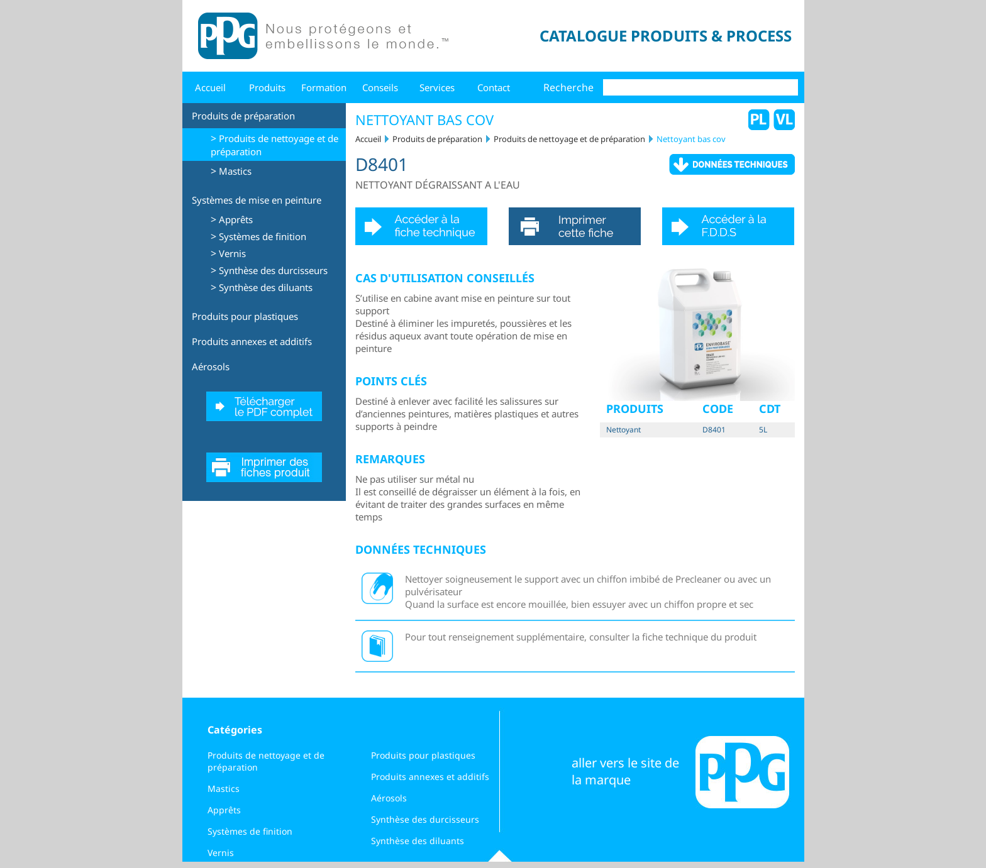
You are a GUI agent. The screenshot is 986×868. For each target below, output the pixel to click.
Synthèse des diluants (266, 287)
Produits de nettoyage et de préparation (569, 139)
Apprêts (236, 219)
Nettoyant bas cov (691, 139)
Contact (493, 87)
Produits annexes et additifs (252, 341)
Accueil (210, 87)
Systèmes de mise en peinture (256, 200)
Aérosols (211, 366)
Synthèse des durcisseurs (273, 270)
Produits (267, 87)
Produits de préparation (243, 115)
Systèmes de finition (262, 236)
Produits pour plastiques (245, 316)
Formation (323, 87)
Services (437, 87)
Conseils (380, 87)
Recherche (568, 87)
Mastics (235, 171)
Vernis (232, 253)
